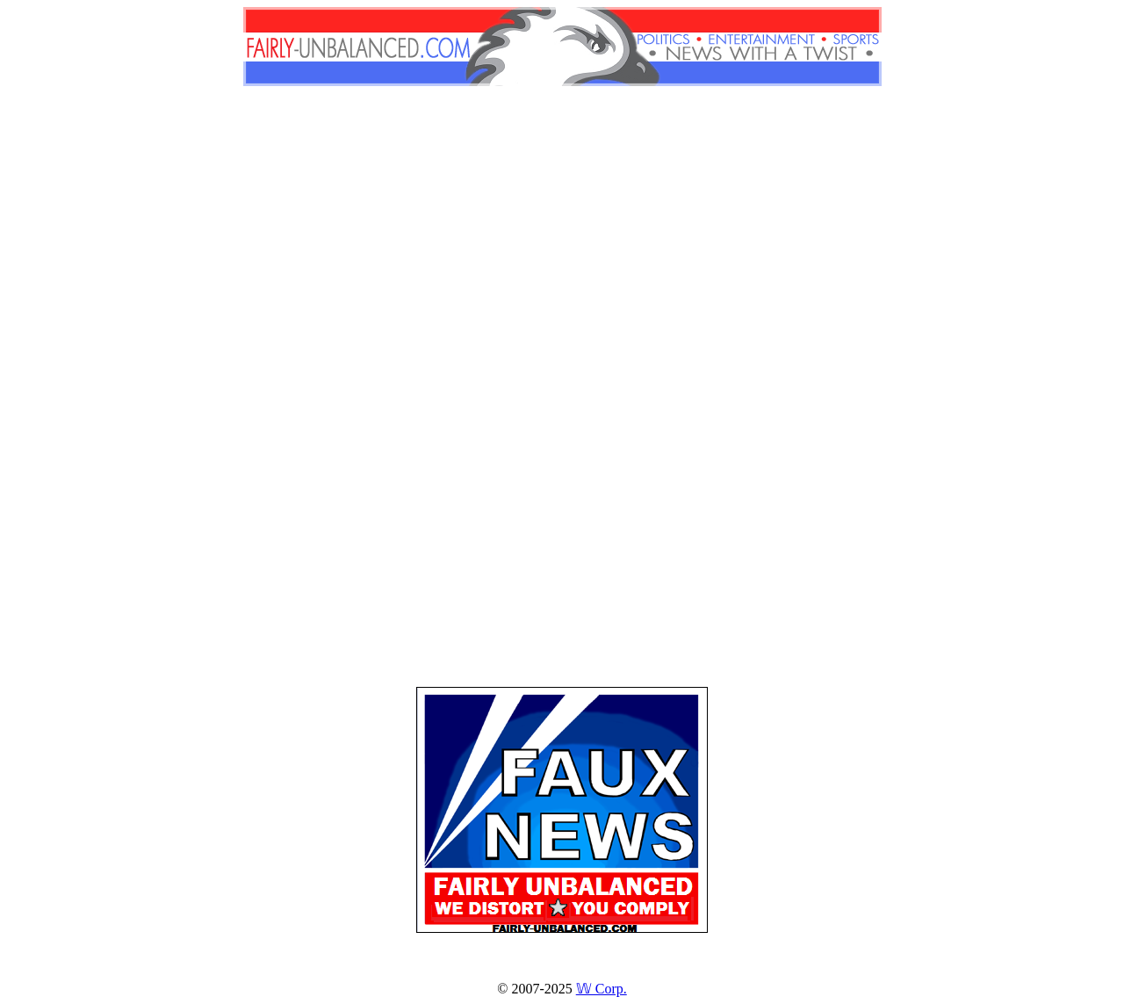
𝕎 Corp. (601, 988)
